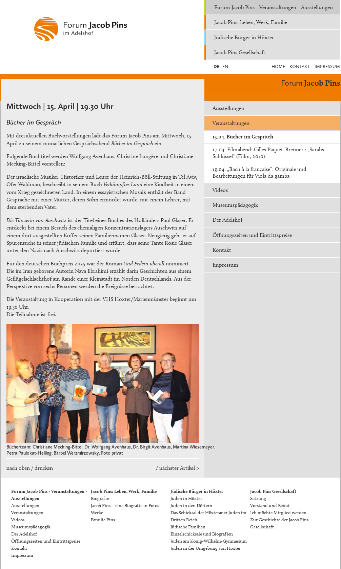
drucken (44, 468)
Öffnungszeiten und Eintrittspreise (252, 235)
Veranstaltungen (231, 123)
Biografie (100, 498)
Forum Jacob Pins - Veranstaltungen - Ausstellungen (273, 7)
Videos (220, 190)
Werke (97, 513)
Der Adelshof (227, 220)
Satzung (258, 498)
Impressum (327, 66)
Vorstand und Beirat (269, 505)
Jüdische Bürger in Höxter (244, 37)
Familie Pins (103, 520)
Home (278, 66)
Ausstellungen (228, 108)
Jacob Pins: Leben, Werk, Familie (250, 22)
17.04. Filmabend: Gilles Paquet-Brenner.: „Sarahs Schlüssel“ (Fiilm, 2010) (268, 152)
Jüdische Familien (187, 527)
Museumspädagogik (235, 205)
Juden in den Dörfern (191, 505)
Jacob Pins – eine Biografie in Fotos (125, 505)
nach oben (18, 468)
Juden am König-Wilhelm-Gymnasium (208, 541)
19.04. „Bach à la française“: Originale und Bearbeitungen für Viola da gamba (259, 172)
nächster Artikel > (179, 468)
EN (224, 66)
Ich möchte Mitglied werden (278, 513)
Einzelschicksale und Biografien (201, 534)
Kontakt (299, 66)
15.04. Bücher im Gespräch (243, 136)
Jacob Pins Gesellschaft (239, 52)
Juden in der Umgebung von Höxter (205, 548)
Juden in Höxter (186, 498)
